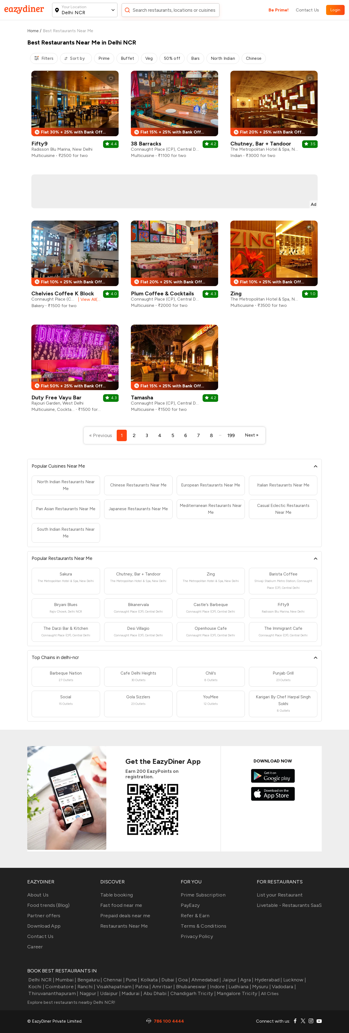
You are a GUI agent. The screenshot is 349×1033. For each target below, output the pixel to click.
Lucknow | (294, 980)
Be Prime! (279, 10)
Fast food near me (121, 905)
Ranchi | (85, 987)
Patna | (142, 987)
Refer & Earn (195, 916)
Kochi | (35, 987)
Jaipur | (230, 980)
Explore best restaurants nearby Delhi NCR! (71, 1002)
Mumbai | (65, 980)
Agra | (246, 980)
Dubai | (168, 980)
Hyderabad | (268, 980)
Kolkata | (150, 980)
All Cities (269, 993)
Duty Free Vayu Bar (56, 397)
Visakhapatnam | (114, 987)
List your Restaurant (280, 895)
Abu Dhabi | (155, 993)
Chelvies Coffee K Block (62, 293)
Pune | (132, 980)
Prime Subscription (203, 895)
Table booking (116, 895)
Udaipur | (110, 993)
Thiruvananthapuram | (52, 993)
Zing (236, 293)
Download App (44, 926)
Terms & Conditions (203, 926)
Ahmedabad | (205, 980)
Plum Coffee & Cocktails (162, 293)
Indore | (218, 987)
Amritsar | (163, 987)
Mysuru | (261, 987)
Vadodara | (283, 987)
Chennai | (113, 980)
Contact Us (307, 10)
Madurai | (131, 993)
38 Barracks (146, 143)
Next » (251, 435)
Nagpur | (88, 993)
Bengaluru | (89, 980)
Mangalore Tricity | (238, 993)
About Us (38, 895)
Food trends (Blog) (48, 905)
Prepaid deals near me (125, 916)
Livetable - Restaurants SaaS (289, 905)
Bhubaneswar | (192, 987)
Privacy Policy (197, 936)
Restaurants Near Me (124, 926)
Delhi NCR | (40, 980)
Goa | (183, 980)
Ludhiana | (239, 987)
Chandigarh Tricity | (192, 993)
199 (231, 435)
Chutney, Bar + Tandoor (260, 143)
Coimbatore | (60, 987)
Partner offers (44, 916)
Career (35, 947)
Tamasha (142, 397)
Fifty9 (39, 143)
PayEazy (190, 905)
